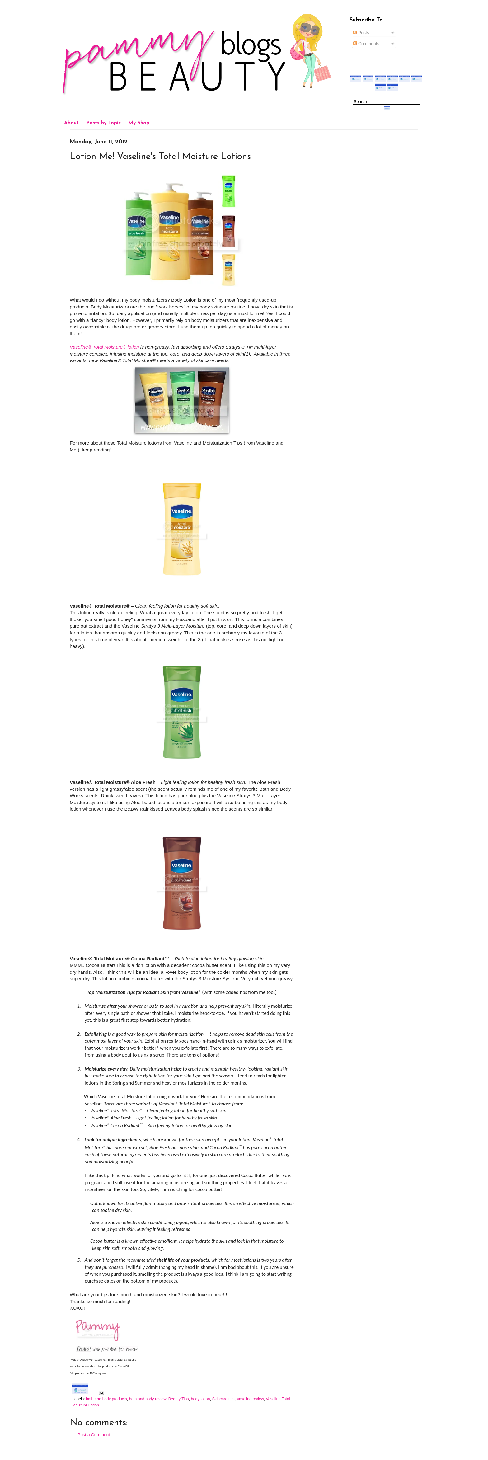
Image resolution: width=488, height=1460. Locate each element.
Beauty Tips (178, 1399)
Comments (366, 43)
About (71, 122)
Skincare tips (223, 1399)
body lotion (200, 1399)
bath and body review (147, 1399)
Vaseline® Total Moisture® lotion (104, 347)
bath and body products (106, 1399)
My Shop (138, 122)
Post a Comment (93, 1434)
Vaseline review (250, 1399)
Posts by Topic (103, 122)
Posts (361, 32)
